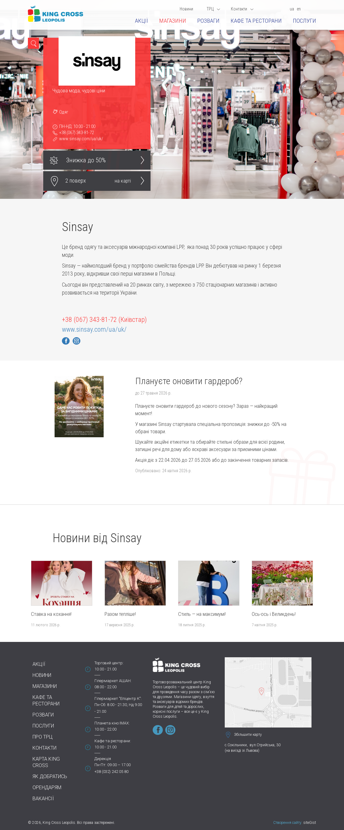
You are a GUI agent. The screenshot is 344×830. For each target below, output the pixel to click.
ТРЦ (213, 8)
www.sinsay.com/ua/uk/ (81, 138)
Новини (186, 8)
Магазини (172, 20)
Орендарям (46, 787)
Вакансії (43, 798)
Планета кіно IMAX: (112, 723)
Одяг (63, 112)
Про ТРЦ (42, 737)
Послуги (304, 20)
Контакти (242, 8)
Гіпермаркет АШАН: (113, 680)
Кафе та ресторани (256, 20)
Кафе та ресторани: (112, 741)
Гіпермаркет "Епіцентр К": (118, 698)
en (299, 8)
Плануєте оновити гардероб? (189, 381)
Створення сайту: (287, 822)
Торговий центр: (109, 663)
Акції (141, 20)
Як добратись (49, 776)
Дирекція (102, 758)
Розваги (208, 20)
